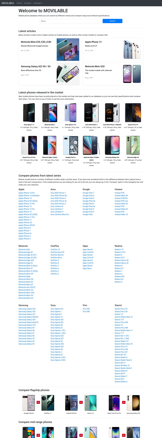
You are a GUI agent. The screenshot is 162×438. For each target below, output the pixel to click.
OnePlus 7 (55, 266)
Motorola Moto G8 (26, 279)
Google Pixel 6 (88, 196)
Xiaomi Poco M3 (121, 349)
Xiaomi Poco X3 (121, 352)
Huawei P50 (119, 193)
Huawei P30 (119, 206)
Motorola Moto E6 (26, 282)
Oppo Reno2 (87, 266)
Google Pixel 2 (88, 212)
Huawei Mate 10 (121, 214)
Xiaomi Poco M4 (121, 328)
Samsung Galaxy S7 (26, 333)
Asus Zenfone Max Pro (60, 214)
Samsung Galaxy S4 (26, 341)
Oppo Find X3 (88, 258)
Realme (118, 246)
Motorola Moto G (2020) (28, 271)
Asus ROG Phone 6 (58, 198)
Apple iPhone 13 (25, 206)
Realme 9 (118, 255)
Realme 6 (118, 274)
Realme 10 (119, 249)
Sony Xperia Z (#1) (58, 357)
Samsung (23, 305)
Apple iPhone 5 (25, 239)
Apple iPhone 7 (25, 231)
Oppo (85, 246)
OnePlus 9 (55, 260)
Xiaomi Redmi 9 (121, 357)
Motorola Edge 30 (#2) (28, 258)
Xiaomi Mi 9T (120, 373)
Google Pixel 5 (88, 198)
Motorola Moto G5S (26, 293)
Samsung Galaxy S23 (27, 309)
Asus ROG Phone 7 (58, 193)
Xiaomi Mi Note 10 (122, 365)
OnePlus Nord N (57, 255)
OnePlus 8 (55, 263)
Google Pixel (88, 214)
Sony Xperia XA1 (57, 347)
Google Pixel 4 (88, 204)
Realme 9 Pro (120, 252)
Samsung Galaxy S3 (26, 344)
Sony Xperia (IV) (57, 320)
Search (19, 3)
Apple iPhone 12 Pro (27, 209)
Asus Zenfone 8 (57, 206)
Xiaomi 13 (119, 314)
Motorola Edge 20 (26, 263)
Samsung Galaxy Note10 (28, 322)
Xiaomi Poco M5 (121, 322)
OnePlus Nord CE (57, 252)
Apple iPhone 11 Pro (27, 217)
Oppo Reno (87, 268)
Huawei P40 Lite (121, 201)
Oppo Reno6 (87, 255)
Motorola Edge (24, 276)
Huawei (118, 189)
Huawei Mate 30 (121, 204)
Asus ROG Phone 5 (58, 204)
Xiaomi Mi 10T (120, 355)
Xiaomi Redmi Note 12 (124, 317)
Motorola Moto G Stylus (28, 266)
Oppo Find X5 (88, 252)
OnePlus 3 (55, 274)
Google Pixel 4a (89, 201)
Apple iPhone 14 (25, 198)
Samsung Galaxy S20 (27, 320)
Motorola (23, 246)
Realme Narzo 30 (121, 263)
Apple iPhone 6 (25, 236)
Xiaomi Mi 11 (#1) (122, 336)
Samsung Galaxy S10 (27, 325)
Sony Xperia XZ (57, 341)
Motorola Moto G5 (26, 295)
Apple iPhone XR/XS (27, 225)
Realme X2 (119, 279)
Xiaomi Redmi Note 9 (123, 360)
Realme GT (119, 268)
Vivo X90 (86, 309)
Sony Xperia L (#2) (58, 333)
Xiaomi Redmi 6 (121, 382)
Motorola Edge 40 (26, 252)
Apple (21, 189)
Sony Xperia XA (57, 349)
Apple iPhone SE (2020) (28, 214)
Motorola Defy (24, 249)
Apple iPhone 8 (25, 228)
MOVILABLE (8, 3)
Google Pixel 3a (89, 206)
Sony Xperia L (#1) (58, 330)
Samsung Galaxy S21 (27, 314)
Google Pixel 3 (88, 209)
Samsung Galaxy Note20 (28, 317)
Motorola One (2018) (27, 287)
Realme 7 (118, 271)
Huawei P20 (119, 212)
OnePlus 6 (55, 268)
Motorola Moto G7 (26, 284)
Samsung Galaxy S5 (26, 338)
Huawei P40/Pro (121, 198)
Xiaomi (118, 305)
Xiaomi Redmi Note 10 (124, 344)
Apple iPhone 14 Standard (29, 196)
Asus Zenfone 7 (57, 209)
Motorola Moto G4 (26, 298)
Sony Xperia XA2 (57, 344)
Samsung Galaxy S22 (27, 311)
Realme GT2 (120, 258)
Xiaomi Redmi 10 (121, 341)
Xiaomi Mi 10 (120, 363)
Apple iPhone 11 (25, 220)
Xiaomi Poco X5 (121, 311)
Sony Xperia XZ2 (57, 336)
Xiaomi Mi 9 (119, 379)
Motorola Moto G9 (26, 274)
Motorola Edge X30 (26, 260)
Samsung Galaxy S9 (26, 328)
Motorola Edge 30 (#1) (28, 255)
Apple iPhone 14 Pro (27, 193)
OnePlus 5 (55, 271)
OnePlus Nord (56, 258)
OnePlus (55, 246)
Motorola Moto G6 (26, 290)
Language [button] (37, 3)
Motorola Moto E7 (26, 268)
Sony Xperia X (56, 352)
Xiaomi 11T (119, 333)
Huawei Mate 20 (121, 209)
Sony (53, 305)
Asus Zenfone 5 (57, 212)
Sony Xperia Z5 (57, 355)
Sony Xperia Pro (57, 309)
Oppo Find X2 (88, 263)
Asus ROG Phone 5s (59, 201)
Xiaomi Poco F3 (121, 347)
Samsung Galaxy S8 (26, 330)
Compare (27, 3)
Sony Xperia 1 (56, 311)
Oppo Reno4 (87, 260)
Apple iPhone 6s (25, 233)
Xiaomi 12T (119, 320)
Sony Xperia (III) (57, 322)
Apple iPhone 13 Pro (27, 204)
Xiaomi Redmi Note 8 (123, 368)
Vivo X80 (86, 311)
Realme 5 (118, 282)
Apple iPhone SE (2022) (28, 201)
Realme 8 (118, 266)
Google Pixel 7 (88, 193)
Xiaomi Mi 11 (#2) (122, 338)
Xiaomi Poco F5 (121, 309)
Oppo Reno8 (87, 249)
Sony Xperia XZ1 (57, 338)
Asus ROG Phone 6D (59, 196)
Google (86, 189)
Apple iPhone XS (25, 222)
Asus (53, 189)
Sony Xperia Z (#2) (58, 360)
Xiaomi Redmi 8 (121, 371)
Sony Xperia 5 (56, 314)
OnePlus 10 (55, 249)
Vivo (85, 305)
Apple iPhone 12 (25, 212)
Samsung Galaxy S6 (26, 336)
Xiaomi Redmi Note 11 (124, 330)
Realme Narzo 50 (121, 260)
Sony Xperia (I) (56, 328)
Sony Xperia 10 (57, 317)
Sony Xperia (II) (57, 325)
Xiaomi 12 (119, 325)
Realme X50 (119, 276)
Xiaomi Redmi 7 (121, 376)
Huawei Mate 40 (121, 196)
